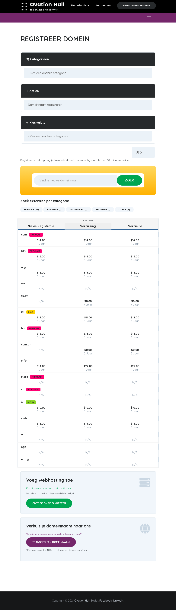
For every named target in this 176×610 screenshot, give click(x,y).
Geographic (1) (78, 209)
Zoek (129, 180)
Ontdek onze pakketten (49, 503)
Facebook (105, 600)
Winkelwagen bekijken (136, 5)
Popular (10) (31, 209)
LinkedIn (118, 600)
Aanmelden (103, 5)
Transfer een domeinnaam (51, 542)
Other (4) (124, 209)
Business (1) (54, 209)
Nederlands (80, 5)
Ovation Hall (82, 600)
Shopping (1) (103, 209)
